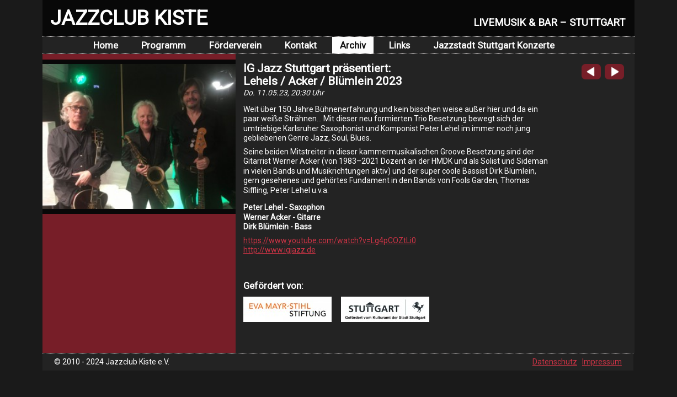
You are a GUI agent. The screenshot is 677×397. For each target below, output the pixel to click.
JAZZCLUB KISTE (128, 18)
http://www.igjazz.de (279, 249)
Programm (163, 45)
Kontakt (301, 45)
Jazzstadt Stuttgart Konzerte (494, 45)
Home (105, 45)
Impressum (602, 361)
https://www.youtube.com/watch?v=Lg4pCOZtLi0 (329, 240)
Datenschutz (554, 361)
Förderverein (235, 45)
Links (399, 45)
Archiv (353, 45)
